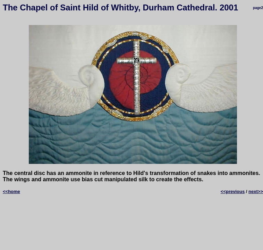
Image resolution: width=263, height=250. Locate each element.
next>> (255, 191)
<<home (11, 191)
